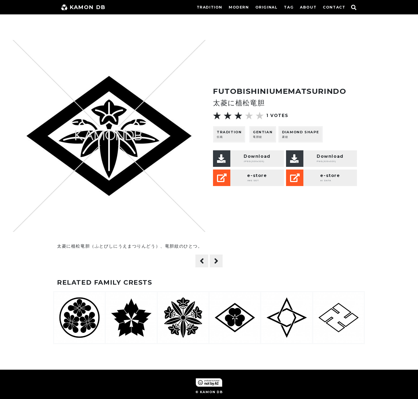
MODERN (239, 7)
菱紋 (300, 134)
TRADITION (209, 7)
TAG (289, 7)
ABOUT (308, 7)
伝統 (229, 134)
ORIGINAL (266, 7)
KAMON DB (83, 7)
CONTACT (334, 7)
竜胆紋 (262, 134)
